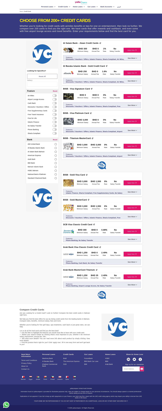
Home (21, 11)
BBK (106, 361)
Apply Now (132, 50)
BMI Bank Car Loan (91, 361)
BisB (65, 358)
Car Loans (88, 354)
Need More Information (26, 355)
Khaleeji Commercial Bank (49, 365)
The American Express (71, 361)
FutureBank (88, 358)
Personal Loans (48, 354)
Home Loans (110, 354)
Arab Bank (109, 364)
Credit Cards (68, 354)
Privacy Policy (26, 363)
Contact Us (25, 369)
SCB (64, 364)
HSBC (107, 358)
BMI (85, 364)
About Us (24, 366)
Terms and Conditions (29, 360)
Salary (29, 80)
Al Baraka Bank (47, 361)
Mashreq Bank (47, 358)
